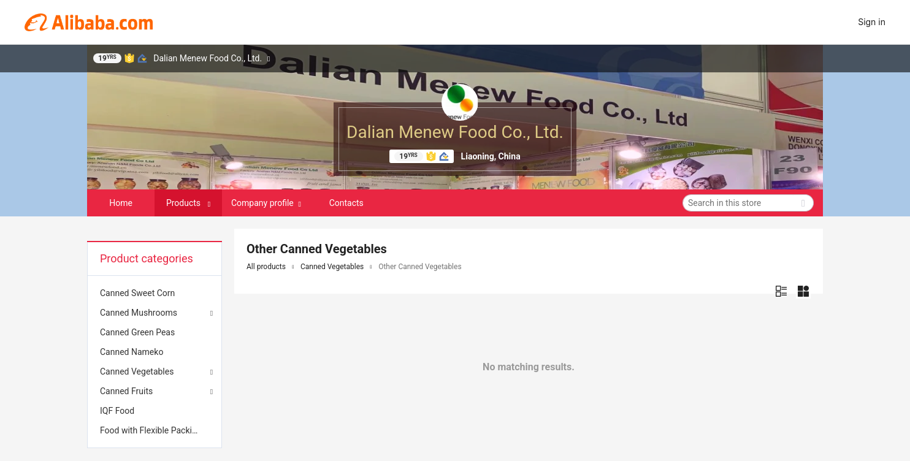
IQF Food (117, 411)
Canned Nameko (131, 352)
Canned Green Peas (137, 332)
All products (266, 266)
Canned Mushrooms (138, 313)
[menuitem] (154, 293)
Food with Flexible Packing (151, 430)
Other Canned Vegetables (419, 266)
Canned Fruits (126, 391)
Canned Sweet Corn (137, 293)
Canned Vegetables (137, 371)
